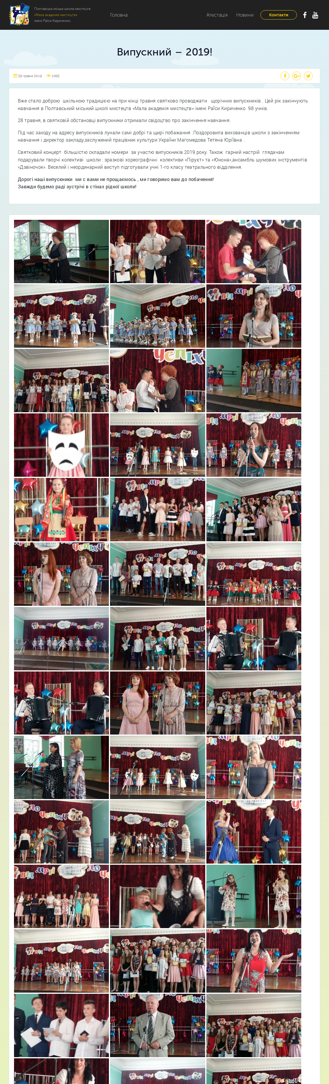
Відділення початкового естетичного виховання (148, 1037)
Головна (113, 14)
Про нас (57, 1003)
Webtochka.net (289, 1073)
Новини (228, 14)
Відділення (59, 1014)
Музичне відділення (120, 992)
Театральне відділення (123, 1014)
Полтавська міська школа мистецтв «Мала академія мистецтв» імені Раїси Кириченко (162, 1071)
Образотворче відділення (126, 1026)
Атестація (201, 14)
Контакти (278, 15)
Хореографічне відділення (127, 1003)
